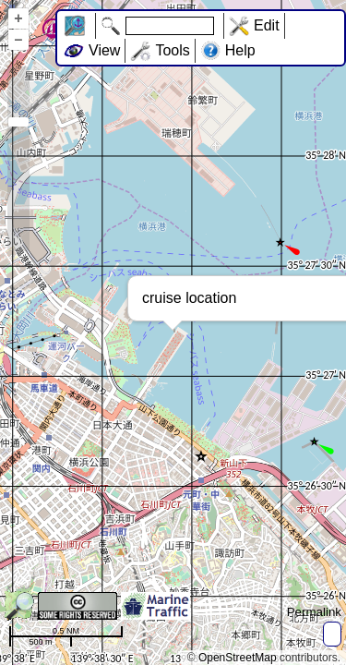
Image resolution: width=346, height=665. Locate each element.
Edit (267, 25)
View (104, 50)
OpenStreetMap (237, 657)
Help (240, 50)
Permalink (314, 612)
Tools (172, 50)
